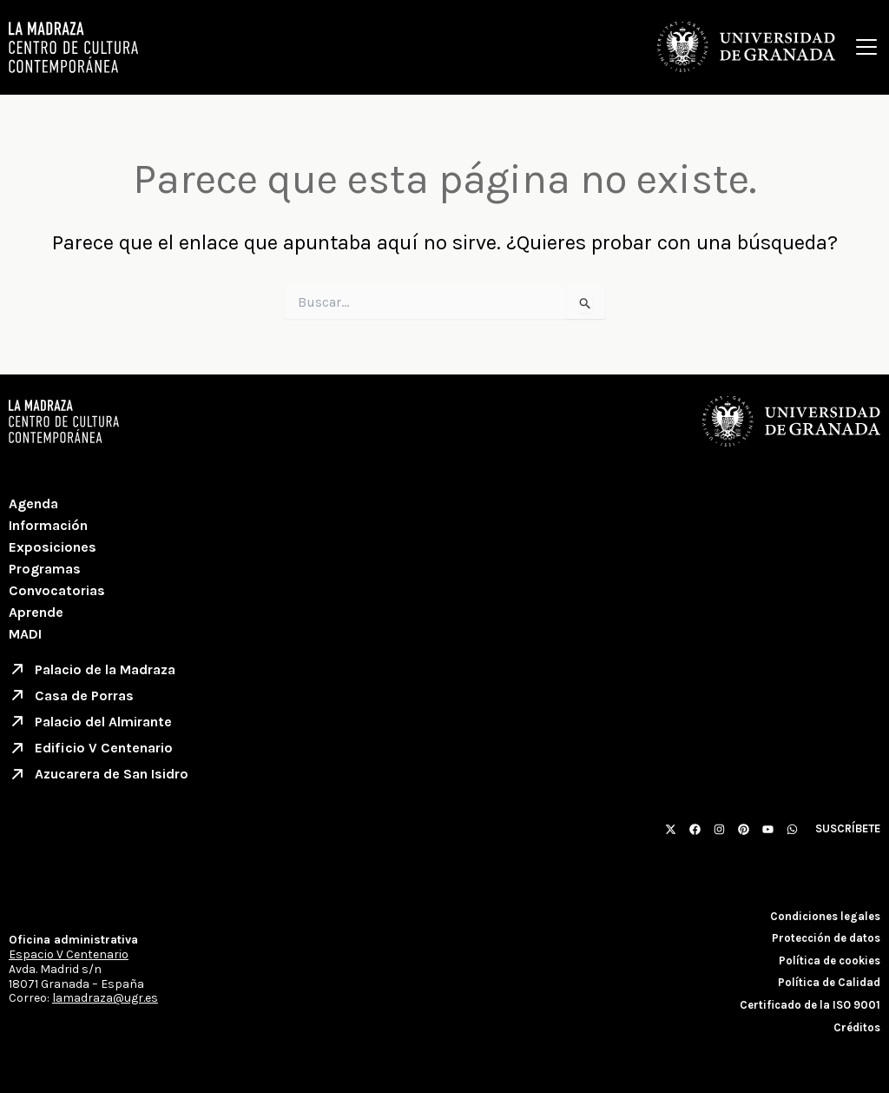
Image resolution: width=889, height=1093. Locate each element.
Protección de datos (826, 937)
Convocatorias (57, 590)
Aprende (36, 612)
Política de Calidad (829, 982)
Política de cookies (829, 960)
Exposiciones (52, 547)
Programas (45, 568)
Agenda (33, 503)
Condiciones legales (825, 916)
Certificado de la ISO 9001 (810, 1004)
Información (48, 525)
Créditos (856, 1027)
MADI (25, 634)
